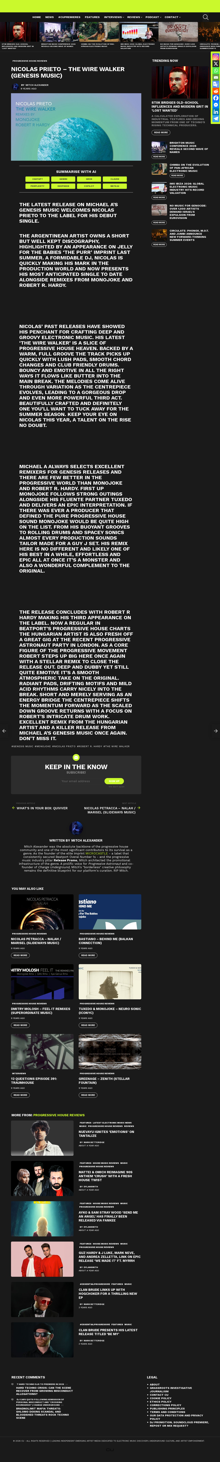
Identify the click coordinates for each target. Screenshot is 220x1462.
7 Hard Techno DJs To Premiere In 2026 (40, 1388)
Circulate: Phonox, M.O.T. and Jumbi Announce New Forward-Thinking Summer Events (189, 239)
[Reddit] (215, 91)
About (155, 1389)
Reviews (133, 21)
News (49, 21)
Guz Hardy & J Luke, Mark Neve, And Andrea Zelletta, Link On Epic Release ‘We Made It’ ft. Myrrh (110, 1261)
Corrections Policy (165, 1409)
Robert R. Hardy (90, 750)
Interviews (113, 21)
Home (36, 21)
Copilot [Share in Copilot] (89, 190)
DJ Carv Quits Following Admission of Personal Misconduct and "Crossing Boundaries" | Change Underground (40, 1407)
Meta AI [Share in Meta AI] (115, 190)
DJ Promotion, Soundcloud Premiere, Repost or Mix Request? (179, 1428)
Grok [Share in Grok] (89, 183)
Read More (20, 959)
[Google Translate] (215, 84)
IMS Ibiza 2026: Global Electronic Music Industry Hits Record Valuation (137, 50)
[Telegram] (215, 118)
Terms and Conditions (167, 1416)
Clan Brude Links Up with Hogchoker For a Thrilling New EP (108, 1298)
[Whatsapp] (215, 70)
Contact (171, 21)
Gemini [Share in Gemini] (63, 183)
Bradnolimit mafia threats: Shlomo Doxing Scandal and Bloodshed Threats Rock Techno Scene (42, 1417)
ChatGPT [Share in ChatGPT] (37, 183)
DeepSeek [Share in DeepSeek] (63, 190)
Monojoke (43, 750)
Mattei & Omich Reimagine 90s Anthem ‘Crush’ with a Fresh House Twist (106, 1180)
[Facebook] (215, 98)
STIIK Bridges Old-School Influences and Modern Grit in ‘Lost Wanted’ (18, 50)
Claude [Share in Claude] (115, 183)
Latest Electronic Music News (112, 1127)
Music (83, 1130)
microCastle (97, 857)
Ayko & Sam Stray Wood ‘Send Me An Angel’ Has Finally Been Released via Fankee (108, 1221)
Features (92, 21)
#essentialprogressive (95, 1288)
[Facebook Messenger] (215, 104)
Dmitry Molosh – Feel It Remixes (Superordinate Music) (40, 1015)
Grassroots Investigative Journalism (171, 1394)
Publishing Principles (167, 1413)
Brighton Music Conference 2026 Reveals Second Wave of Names (58, 49)
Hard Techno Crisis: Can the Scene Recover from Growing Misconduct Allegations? (44, 1395)
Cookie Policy (161, 1402)
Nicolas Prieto (65, 750)
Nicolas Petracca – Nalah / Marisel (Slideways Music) (36, 945)
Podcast (152, 21)
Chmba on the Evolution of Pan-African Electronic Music (98, 49)
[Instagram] (215, 56)
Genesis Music (23, 750)
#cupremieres (69, 21)
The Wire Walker (117, 750)
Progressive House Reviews (29, 938)
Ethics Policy (161, 1406)
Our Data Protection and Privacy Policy (176, 1421)
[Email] (215, 77)
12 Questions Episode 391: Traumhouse (34, 1085)
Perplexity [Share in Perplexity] (37, 190)
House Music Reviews (106, 1167)
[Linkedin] (215, 111)
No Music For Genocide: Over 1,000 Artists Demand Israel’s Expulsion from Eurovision (178, 50)
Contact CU (159, 1399)
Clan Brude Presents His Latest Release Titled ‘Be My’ (108, 1336)
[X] (215, 63)
